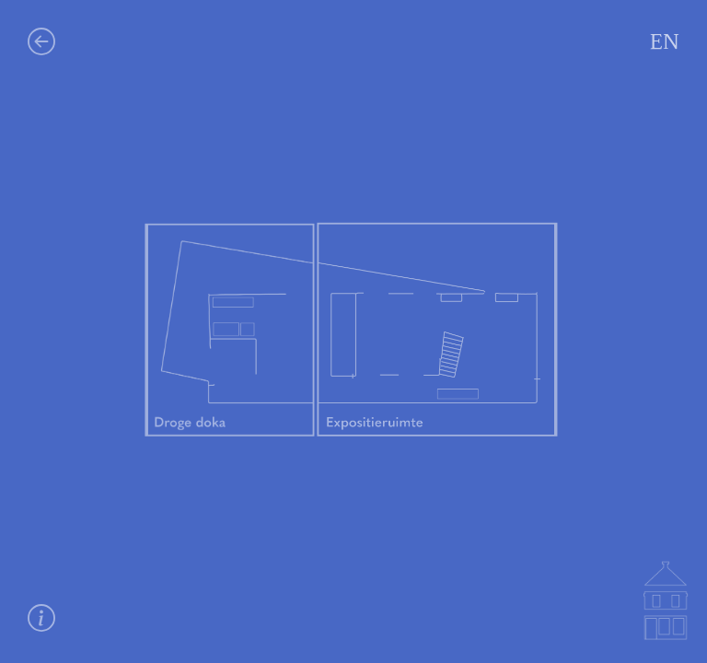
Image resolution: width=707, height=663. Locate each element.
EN (664, 41)
